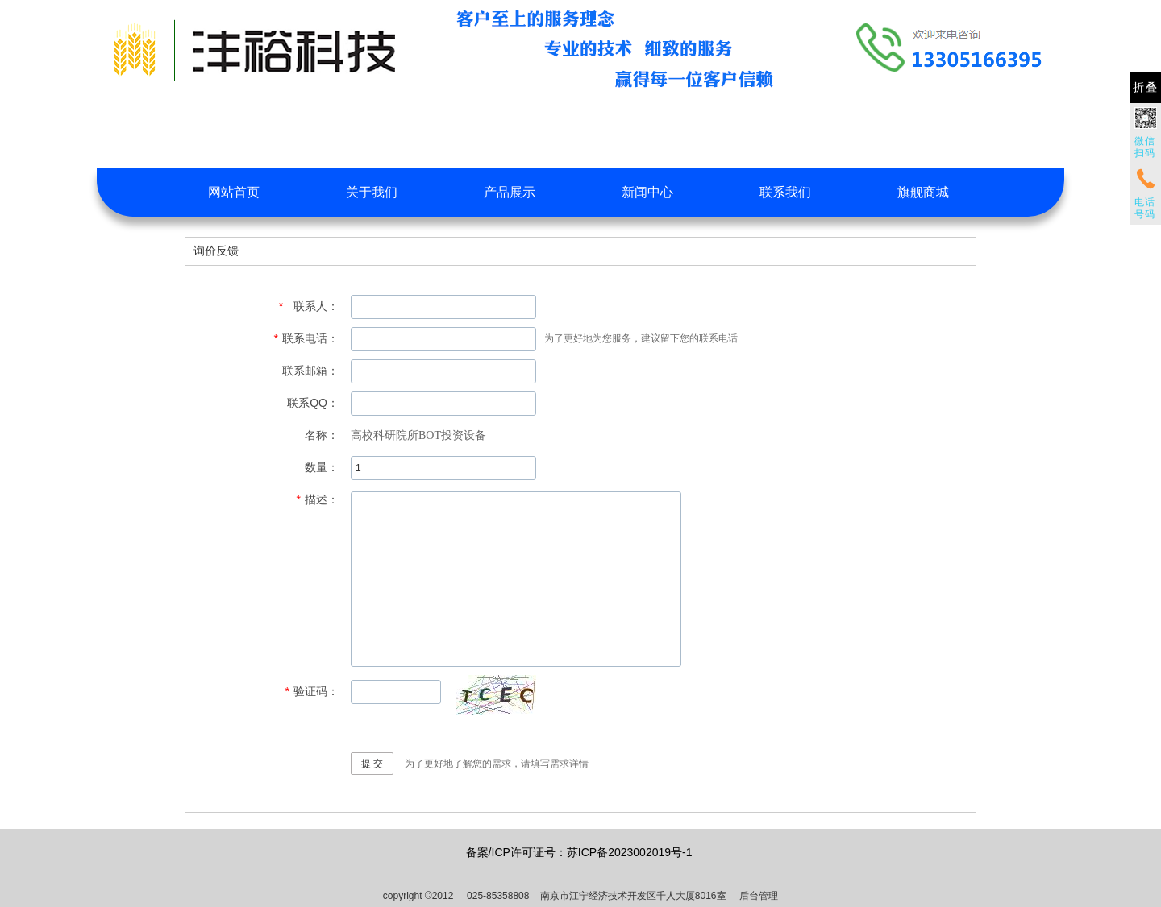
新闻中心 (647, 192)
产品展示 (509, 192)
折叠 (1146, 87)
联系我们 (785, 192)
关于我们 (371, 192)
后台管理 (758, 895)
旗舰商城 (923, 192)
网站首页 (234, 192)
